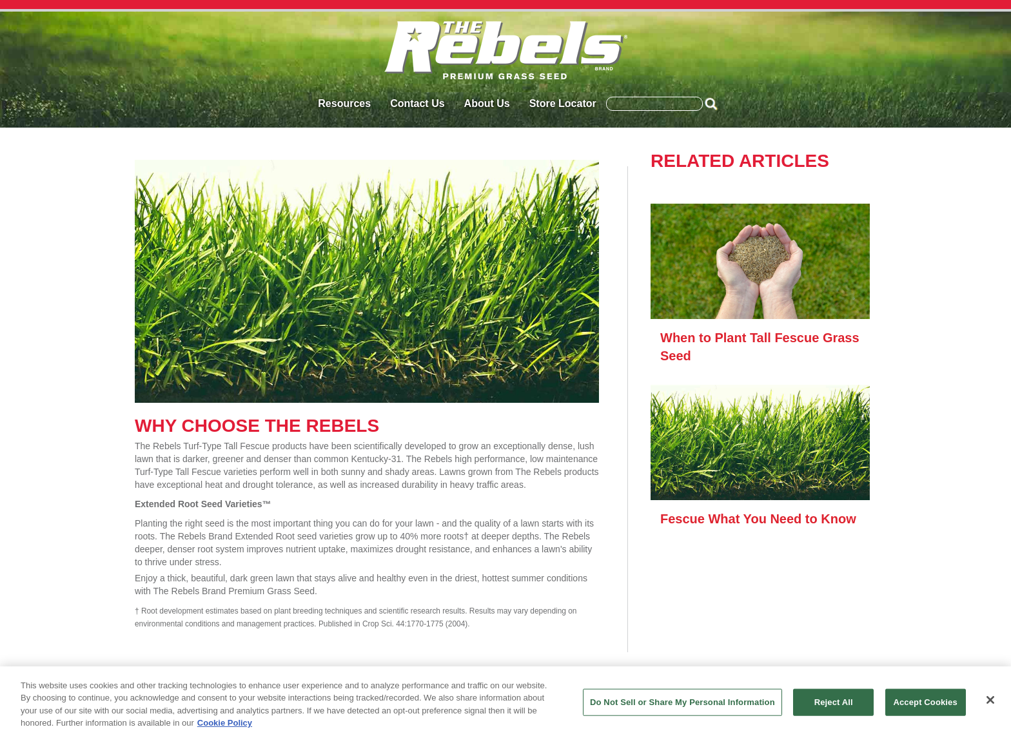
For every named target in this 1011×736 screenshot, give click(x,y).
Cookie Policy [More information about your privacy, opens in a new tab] (224, 723)
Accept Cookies (925, 702)
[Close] (990, 700)
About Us (487, 103)
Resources (344, 103)
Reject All (833, 702)
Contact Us (417, 103)
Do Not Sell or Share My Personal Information (682, 702)
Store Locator (562, 103)
